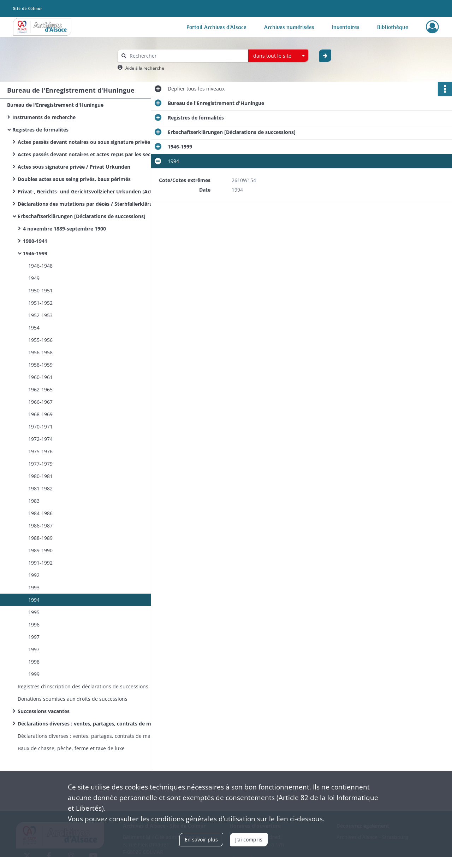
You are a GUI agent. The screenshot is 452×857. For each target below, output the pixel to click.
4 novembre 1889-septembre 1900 (64, 228)
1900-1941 (35, 241)
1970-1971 (40, 426)
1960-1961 (41, 377)
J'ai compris (248, 839)
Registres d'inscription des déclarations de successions (83, 686)
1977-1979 (41, 463)
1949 (35, 278)
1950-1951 (41, 290)
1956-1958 (41, 352)
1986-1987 (41, 525)
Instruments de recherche (44, 117)
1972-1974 (41, 439)
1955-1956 (41, 340)
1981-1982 (41, 488)
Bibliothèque (392, 26)
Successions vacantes (44, 711)
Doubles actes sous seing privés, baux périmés (74, 179)
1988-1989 (41, 538)
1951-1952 (41, 302)
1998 (35, 661)
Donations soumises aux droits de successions (72, 698)
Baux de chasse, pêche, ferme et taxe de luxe (71, 748)
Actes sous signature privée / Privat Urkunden (74, 166)
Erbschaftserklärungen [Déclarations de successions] (81, 216)
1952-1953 (41, 315)
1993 (35, 587)
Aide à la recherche (144, 68)
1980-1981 (41, 476)
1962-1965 (41, 389)
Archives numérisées (289, 26)
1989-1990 (41, 550)
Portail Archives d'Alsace (216, 26)
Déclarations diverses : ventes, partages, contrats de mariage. (88, 723)
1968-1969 (41, 414)
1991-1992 (41, 562)
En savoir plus (201, 839)
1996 (35, 624)
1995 (35, 612)
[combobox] (278, 55)
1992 (35, 575)
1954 (35, 327)
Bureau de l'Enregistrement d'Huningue (55, 104)
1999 (34, 674)
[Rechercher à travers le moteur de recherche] (186, 55)
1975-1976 (41, 451)
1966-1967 (41, 401)
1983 (35, 500)
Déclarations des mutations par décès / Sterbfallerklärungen (88, 203)
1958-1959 (41, 364)
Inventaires (345, 26)
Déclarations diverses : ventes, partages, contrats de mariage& (88, 736)
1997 (35, 637)
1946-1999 (35, 253)
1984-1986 (41, 513)
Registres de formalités (40, 129)
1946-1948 (40, 265)
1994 (35, 599)
